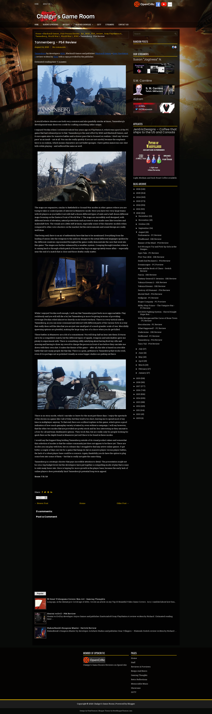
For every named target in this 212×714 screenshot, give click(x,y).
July (141, 349)
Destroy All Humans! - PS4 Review (154, 290)
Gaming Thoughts (139, 675)
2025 (138, 193)
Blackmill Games (51, 33)
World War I (66, 36)
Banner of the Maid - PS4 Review (153, 242)
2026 (138, 189)
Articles (68, 23)
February (143, 369)
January (142, 372)
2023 (138, 201)
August (142, 232)
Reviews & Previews (50, 24)
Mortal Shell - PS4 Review (150, 294)
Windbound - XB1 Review (150, 239)
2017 (138, 386)
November (144, 220)
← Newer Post (41, 503)
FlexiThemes (92, 711)
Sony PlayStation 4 (112, 33)
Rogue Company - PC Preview (152, 301)
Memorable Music (139, 683)
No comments (59, 47)
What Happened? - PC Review (152, 328)
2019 (138, 378)
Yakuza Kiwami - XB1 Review (151, 286)
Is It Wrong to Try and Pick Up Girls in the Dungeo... (157, 247)
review (99, 33)
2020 (138, 213)
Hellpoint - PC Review (148, 297)
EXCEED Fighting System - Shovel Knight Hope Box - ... (157, 313)
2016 (138, 390)
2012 (138, 406)
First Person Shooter (70, 33)
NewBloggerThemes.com (122, 711)
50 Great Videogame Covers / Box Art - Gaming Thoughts (76, 599)
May (141, 357)
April (141, 361)
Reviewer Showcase (85, 23)
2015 (138, 394)
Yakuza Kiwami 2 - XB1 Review (152, 282)
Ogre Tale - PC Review (148, 253)
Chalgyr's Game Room (104, 703)
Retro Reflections (139, 679)
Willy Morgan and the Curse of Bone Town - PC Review (157, 319)
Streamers (109, 24)
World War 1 (54, 36)
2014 (138, 398)
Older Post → (123, 503)
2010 (138, 414)
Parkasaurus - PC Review (150, 235)
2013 (138, 402)
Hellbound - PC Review (149, 336)
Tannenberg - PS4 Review (56, 42)
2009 (138, 418)
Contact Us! (124, 24)
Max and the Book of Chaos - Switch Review (154, 269)
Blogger (131, 703)
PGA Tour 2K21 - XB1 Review (151, 257)
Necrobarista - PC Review (150, 324)
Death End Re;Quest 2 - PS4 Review (154, 260)
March (142, 365)
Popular (40, 594)
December (143, 216)
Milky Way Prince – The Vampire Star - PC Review (156, 306)
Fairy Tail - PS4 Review (149, 343)
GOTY (99, 24)
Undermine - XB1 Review (150, 332)
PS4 (93, 33)
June (141, 352)
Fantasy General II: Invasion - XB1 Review (157, 278)
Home (37, 4)
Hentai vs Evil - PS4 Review (61, 613)
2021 (138, 209)
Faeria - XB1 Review (147, 274)
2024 (138, 197)
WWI (76, 36)
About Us (48, 3)
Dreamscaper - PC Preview (150, 264)
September (144, 228)
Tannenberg (41, 36)
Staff (133, 662)
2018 (138, 382)
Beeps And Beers (139, 671)
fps (82, 33)
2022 (138, 205)
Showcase (136, 688)
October (142, 224)
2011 (138, 410)
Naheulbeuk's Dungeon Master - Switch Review (71, 628)
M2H (87, 33)
